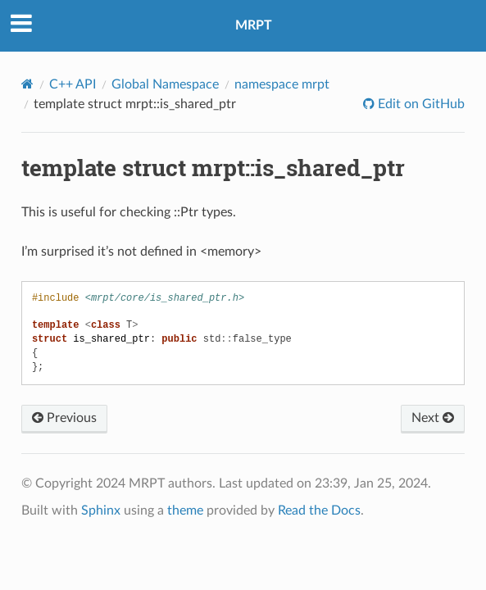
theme (185, 510)
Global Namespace (165, 84)
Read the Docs (319, 510)
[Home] (27, 84)
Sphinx (100, 510)
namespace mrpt (281, 84)
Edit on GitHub (420, 104)
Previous (64, 417)
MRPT (253, 25)
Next (432, 417)
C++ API (72, 84)
